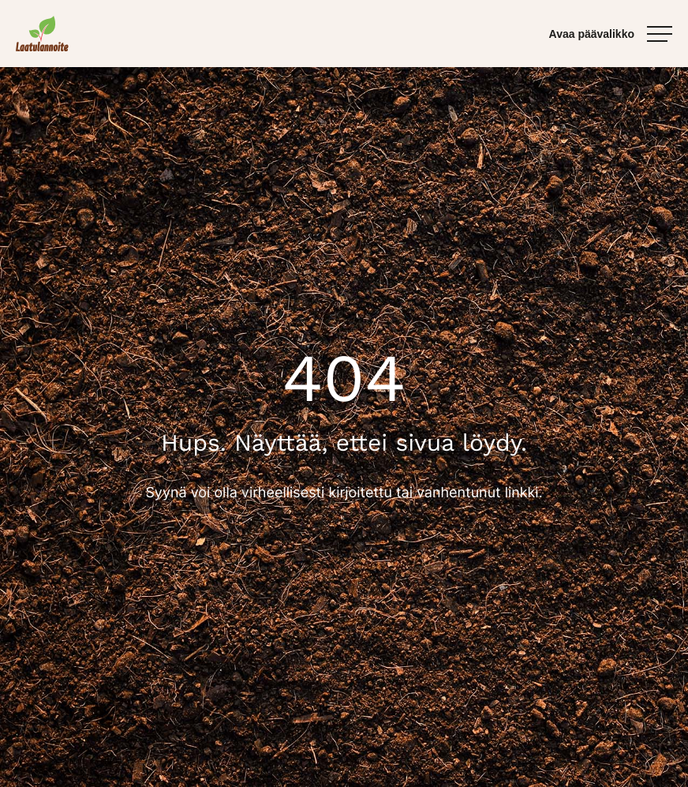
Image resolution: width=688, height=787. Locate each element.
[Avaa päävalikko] (610, 34)
